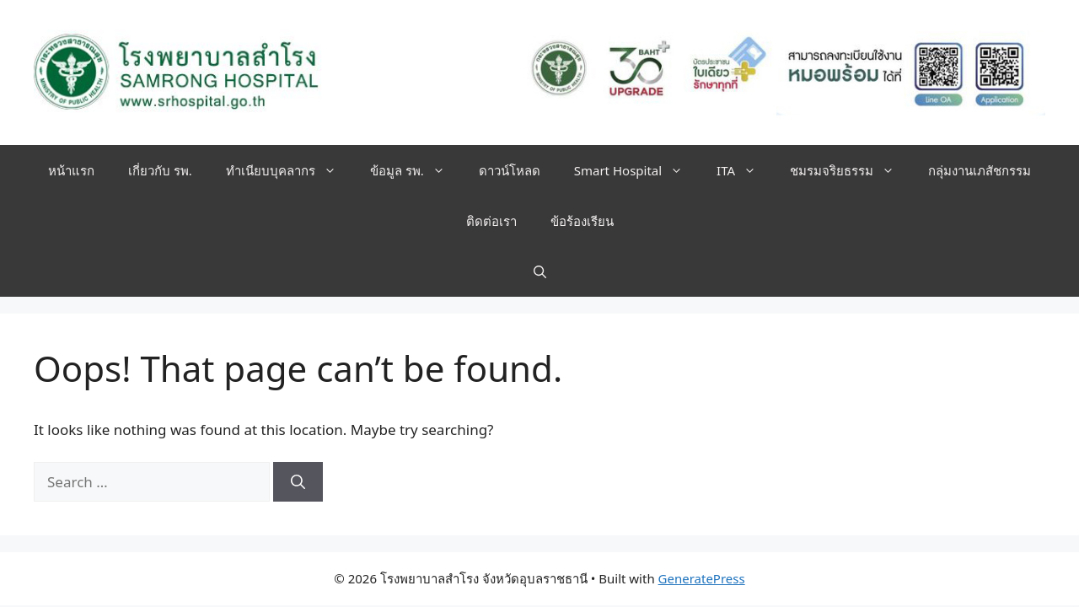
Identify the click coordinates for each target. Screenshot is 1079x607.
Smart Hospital (637, 170)
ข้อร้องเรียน (582, 220)
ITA (745, 170)
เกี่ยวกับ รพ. (160, 170)
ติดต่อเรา (491, 220)
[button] (540, 271)
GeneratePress (701, 578)
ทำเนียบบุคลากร (289, 170)
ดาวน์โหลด (509, 170)
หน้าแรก (71, 170)
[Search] (298, 482)
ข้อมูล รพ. (416, 170)
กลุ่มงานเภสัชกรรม (979, 170)
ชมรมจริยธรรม (850, 170)
